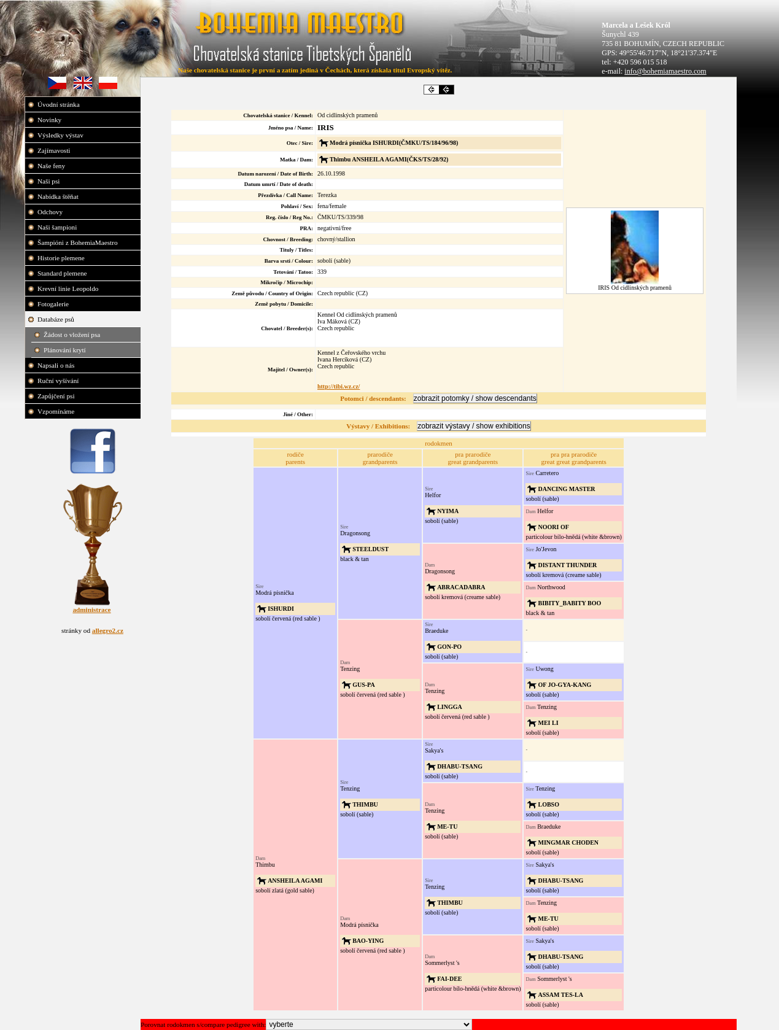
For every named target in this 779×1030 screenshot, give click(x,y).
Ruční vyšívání (58, 380)
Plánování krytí (65, 350)
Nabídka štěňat (58, 196)
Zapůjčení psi (56, 396)
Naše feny (52, 165)
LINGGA (449, 706)
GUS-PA (363, 684)
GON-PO (449, 646)
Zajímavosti (54, 150)
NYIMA (448, 511)
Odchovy (50, 211)
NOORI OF (553, 527)
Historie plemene (62, 257)
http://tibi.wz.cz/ (338, 386)
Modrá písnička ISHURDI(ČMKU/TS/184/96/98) (394, 142)
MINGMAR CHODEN (568, 842)
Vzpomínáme (56, 411)
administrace (91, 609)
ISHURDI (281, 608)
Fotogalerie (54, 304)
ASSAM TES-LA (560, 994)
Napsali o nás (56, 365)
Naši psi (49, 181)
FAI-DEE (449, 978)
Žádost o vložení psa (73, 334)
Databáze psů (56, 319)
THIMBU (365, 804)
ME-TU (447, 826)
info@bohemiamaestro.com (665, 71)
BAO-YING (368, 940)
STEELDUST (370, 549)
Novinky (50, 119)
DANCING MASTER (566, 489)
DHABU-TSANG (460, 766)
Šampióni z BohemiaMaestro (78, 242)
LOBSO (548, 804)
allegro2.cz (107, 630)
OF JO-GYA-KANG (564, 684)
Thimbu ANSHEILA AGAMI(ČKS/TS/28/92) (389, 159)
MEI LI (548, 722)
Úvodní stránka (59, 104)
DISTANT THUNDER (567, 565)
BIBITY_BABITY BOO (569, 603)
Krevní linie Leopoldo (68, 288)
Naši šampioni (58, 227)
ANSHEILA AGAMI (295, 880)
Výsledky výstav (61, 135)
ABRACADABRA (461, 587)
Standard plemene (62, 273)
